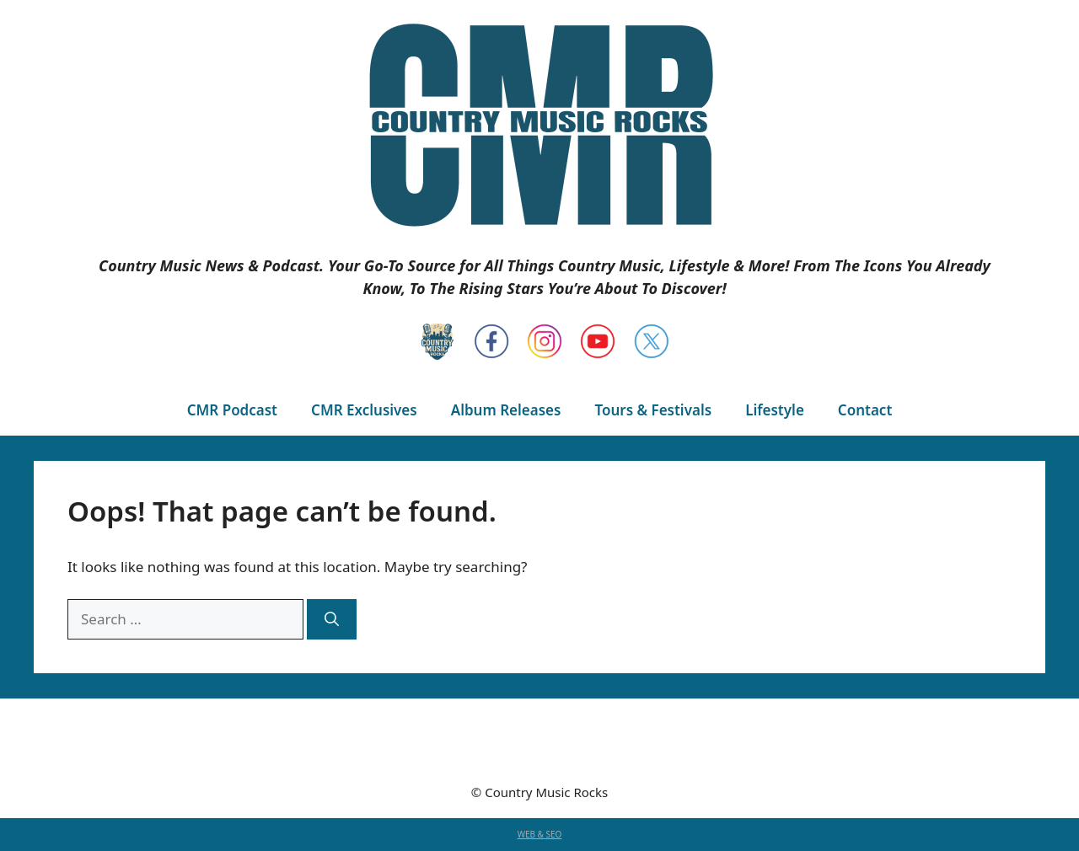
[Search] (332, 619)
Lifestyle (774, 410)
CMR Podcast (232, 410)
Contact (865, 410)
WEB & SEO (540, 834)
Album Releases (506, 410)
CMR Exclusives (364, 410)
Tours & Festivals (652, 410)
